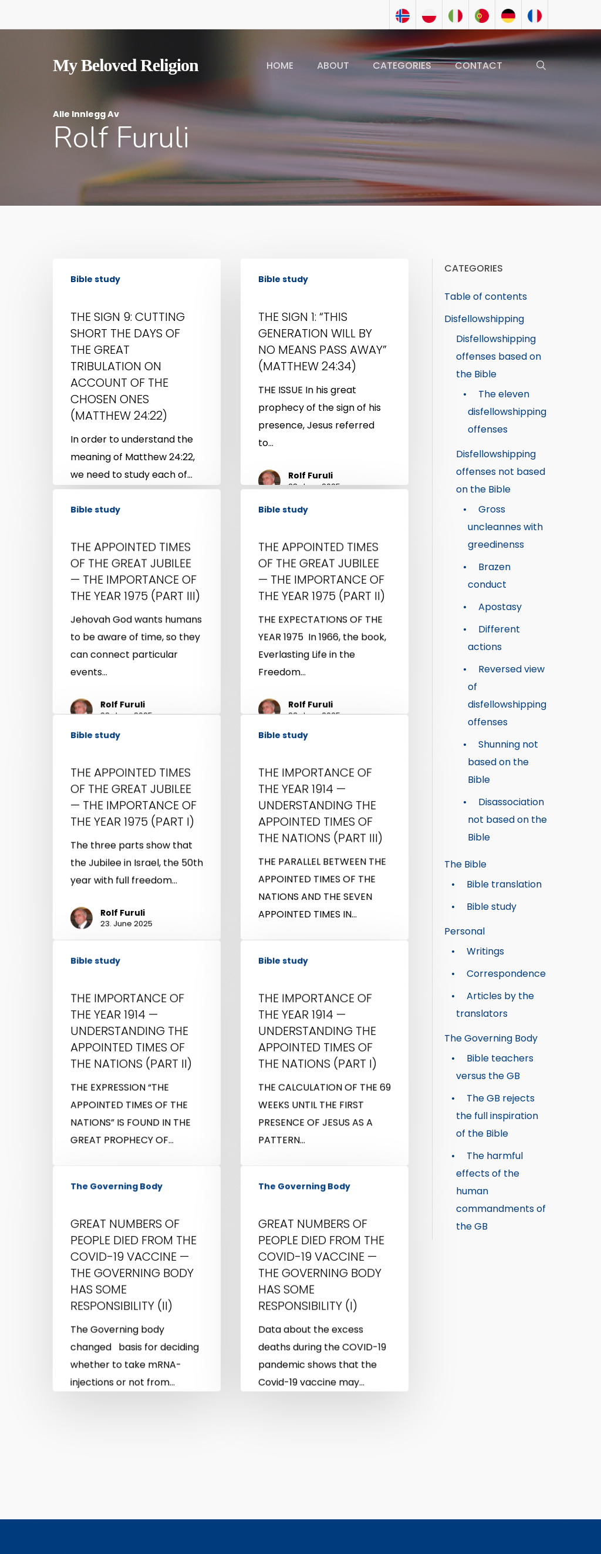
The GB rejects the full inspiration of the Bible (497, 1115)
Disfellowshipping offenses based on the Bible (498, 356)
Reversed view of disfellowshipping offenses (507, 695)
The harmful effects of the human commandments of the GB (501, 1191)
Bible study (95, 279)
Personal (464, 931)
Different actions (494, 638)
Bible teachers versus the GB (495, 1067)
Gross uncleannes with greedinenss (505, 527)
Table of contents (485, 296)
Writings (485, 951)
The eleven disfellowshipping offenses (507, 411)
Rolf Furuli (310, 479)
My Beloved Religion (125, 65)
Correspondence (506, 973)
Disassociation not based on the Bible (507, 819)
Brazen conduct (489, 575)
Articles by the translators (495, 1004)
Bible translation (504, 884)
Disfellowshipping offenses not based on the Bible (500, 471)
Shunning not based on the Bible (503, 762)
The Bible (465, 864)
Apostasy (500, 607)
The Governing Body (119, 1371)
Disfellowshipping (484, 319)
